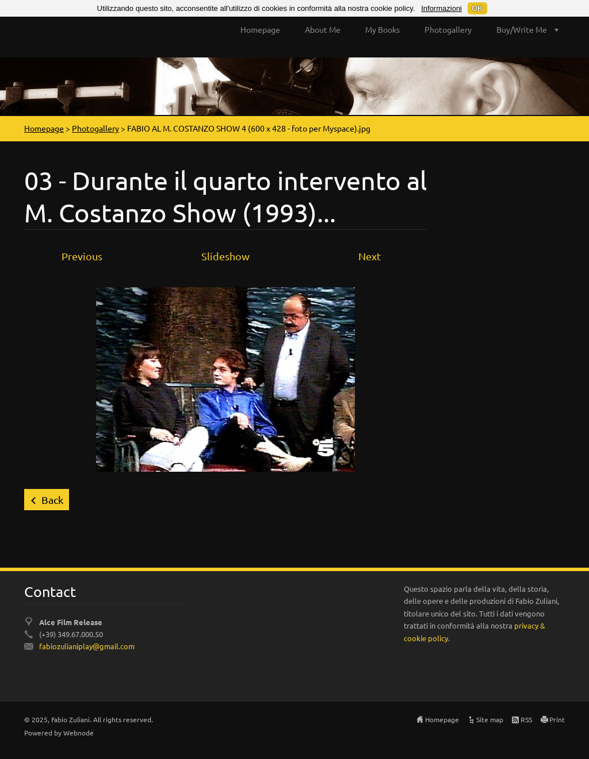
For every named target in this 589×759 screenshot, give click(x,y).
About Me (323, 29)
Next (369, 256)
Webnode (78, 732)
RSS (526, 719)
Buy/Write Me (521, 29)
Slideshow (225, 256)
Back (52, 500)
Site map (489, 719)
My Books (382, 29)
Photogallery (448, 29)
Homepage (260, 29)
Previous (82, 256)
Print (557, 719)
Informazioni (441, 8)
